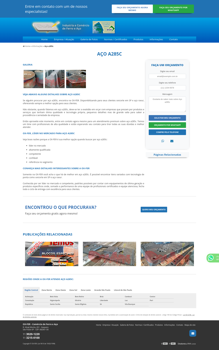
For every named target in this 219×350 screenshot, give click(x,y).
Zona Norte (47, 290)
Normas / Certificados (115, 39)
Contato (173, 39)
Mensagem (167, 94)
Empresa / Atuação (64, 39)
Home (44, 39)
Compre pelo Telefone (167, 132)
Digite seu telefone (167, 82)
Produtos (138, 39)
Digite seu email (167, 71)
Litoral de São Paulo (123, 290)
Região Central (31, 290)
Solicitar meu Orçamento (167, 118)
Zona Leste (86, 290)
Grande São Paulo (102, 290)
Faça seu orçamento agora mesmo (132, 9)
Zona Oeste (61, 290)
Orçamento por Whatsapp (167, 125)
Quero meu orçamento (154, 209)
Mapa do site (189, 325)
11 (31, 334)
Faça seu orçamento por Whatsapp (173, 9)
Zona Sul (73, 290)
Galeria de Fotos (89, 39)
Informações (156, 39)
